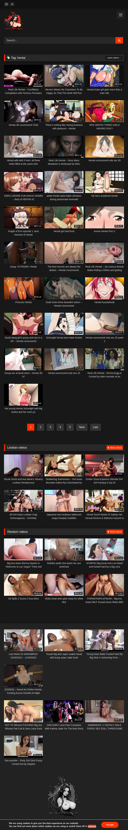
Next (82, 427)
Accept (110, 824)
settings (92, 826)
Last (95, 427)
